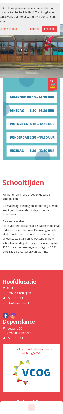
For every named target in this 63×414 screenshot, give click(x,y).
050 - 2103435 (15, 298)
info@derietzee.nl (18, 303)
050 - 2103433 (15, 338)
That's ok (49, 29)
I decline (34, 29)
